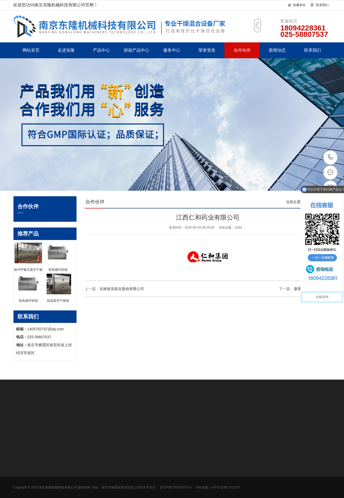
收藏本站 (299, 5)
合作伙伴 (242, 50)
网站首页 (30, 50)
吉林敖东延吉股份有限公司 (121, 289)
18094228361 (331, 157)
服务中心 (171, 50)
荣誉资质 (206, 50)
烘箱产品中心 (136, 50)
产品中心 (101, 50)
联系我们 (322, 5)
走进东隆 (66, 50)
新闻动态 (277, 50)
